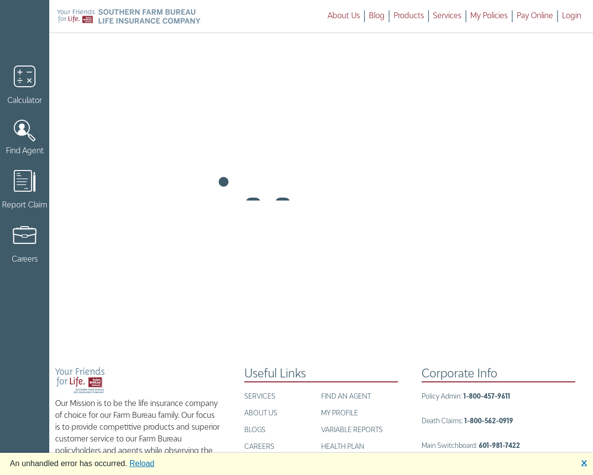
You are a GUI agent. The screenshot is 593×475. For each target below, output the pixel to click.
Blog (377, 16)
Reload (142, 463)
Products (409, 16)
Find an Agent (346, 396)
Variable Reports (352, 430)
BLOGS (254, 430)
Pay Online (535, 16)
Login (571, 16)
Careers (259, 446)
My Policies (489, 16)
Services (447, 16)
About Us (344, 16)
